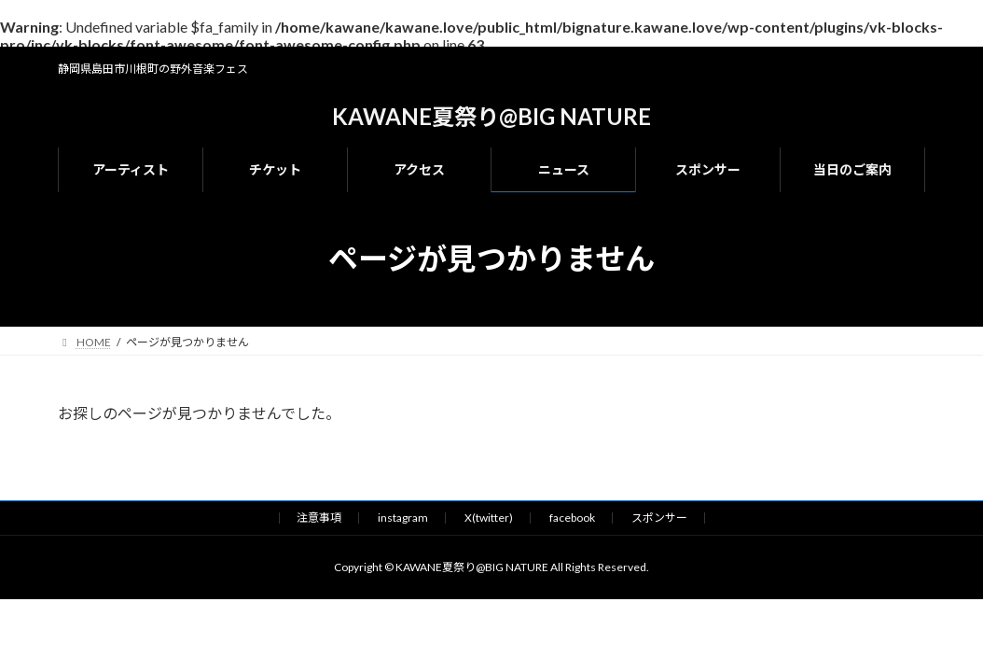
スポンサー (659, 518)
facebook (572, 518)
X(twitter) (488, 518)
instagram (403, 518)
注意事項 (319, 518)
